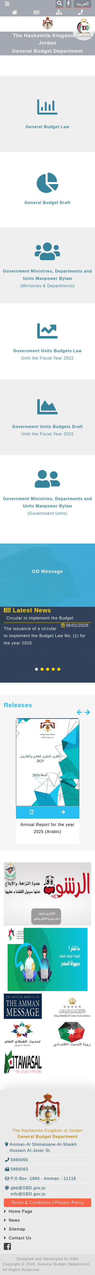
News (13, 1220)
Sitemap (16, 1229)
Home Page (19, 1211)
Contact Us (19, 1238)
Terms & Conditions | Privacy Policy (47, 1202)
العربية (82, 3)
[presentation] (79, 712)
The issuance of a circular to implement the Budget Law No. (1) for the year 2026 (45, 636)
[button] (36, 669)
